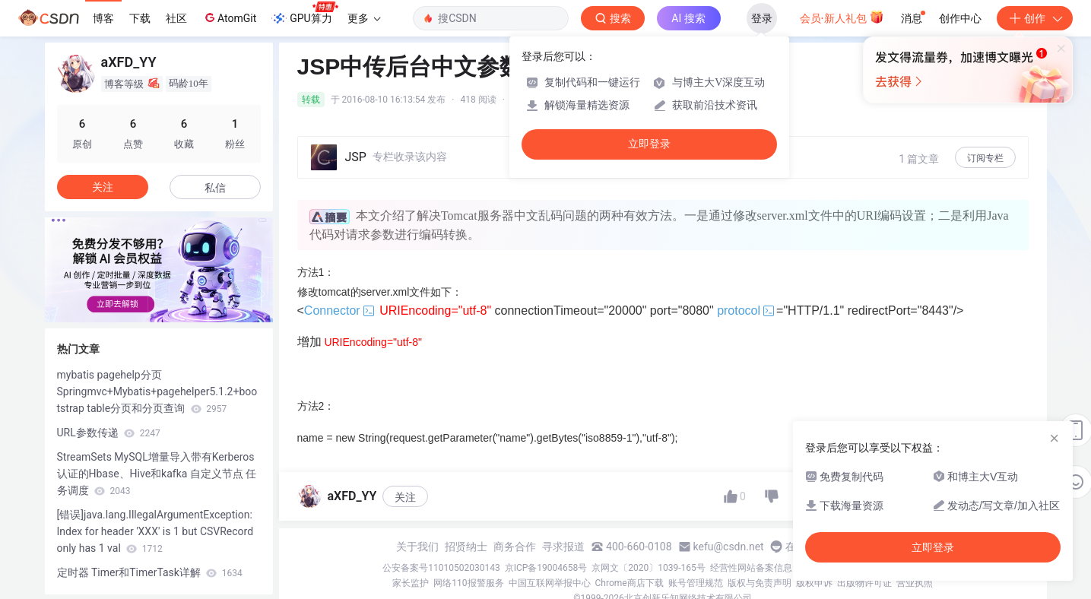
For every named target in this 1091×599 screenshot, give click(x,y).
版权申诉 (814, 583)
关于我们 (417, 546)
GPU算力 (304, 14)
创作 (1034, 18)
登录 (761, 18)
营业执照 (914, 583)
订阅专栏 (985, 158)
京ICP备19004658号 (546, 568)
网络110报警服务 (468, 583)
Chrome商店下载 (629, 583)
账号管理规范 (695, 583)
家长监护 (410, 583)
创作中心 (960, 18)
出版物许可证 (864, 583)
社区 (176, 18)
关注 (405, 497)
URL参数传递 (108, 432)
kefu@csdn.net (728, 546)
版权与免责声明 (759, 583)
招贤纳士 (466, 546)
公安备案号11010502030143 (441, 568)
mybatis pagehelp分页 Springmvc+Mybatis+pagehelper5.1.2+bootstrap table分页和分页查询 (157, 391)
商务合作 (514, 546)
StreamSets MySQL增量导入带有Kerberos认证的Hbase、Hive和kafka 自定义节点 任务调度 (157, 473)
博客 (103, 18)
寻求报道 (563, 546)
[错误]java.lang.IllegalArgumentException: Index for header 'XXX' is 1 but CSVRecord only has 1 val (155, 531)
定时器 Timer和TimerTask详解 (150, 572)
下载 (140, 18)
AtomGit (229, 17)
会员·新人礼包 (842, 16)
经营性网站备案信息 (751, 568)
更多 (364, 18)
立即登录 (649, 144)
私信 (215, 188)
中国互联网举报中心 (550, 583)
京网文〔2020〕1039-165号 (648, 568)
